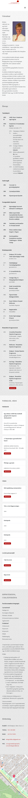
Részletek (12, 388)
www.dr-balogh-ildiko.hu (12, 746)
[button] (13, 776)
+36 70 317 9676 (11, 734)
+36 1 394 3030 (11, 730)
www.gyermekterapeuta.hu (13, 743)
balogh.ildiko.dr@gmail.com (13, 739)
